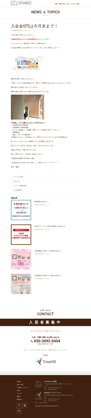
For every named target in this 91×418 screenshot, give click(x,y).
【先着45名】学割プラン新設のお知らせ (47, 275)
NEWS (78, 4)
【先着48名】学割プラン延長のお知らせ (47, 251)
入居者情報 (18, 190)
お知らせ (26, 30)
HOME (57, 4)
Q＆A (68, 4)
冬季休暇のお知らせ (40, 202)
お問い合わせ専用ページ (51, 163)
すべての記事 (18, 177)
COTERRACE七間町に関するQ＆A (45, 331)
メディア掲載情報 (20, 186)
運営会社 (19, 399)
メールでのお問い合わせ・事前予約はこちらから (45, 350)
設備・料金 (63, 4)
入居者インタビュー (22, 387)
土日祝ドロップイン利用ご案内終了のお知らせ (49, 226)
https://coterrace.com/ (55, 387)
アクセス (73, 4)
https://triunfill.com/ (54, 399)
